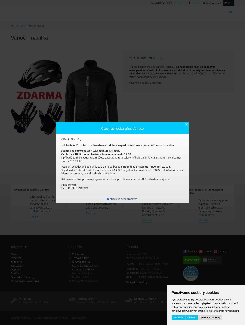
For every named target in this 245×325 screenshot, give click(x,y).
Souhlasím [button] (178, 317)
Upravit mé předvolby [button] (210, 317)
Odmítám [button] (191, 317)
